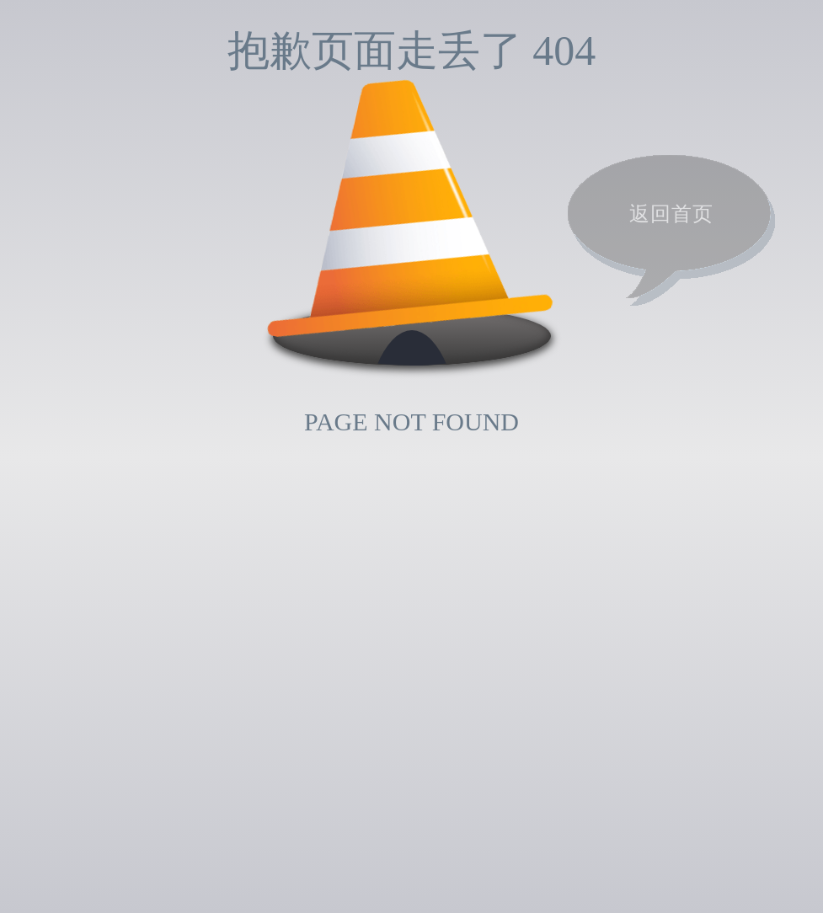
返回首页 (671, 214)
